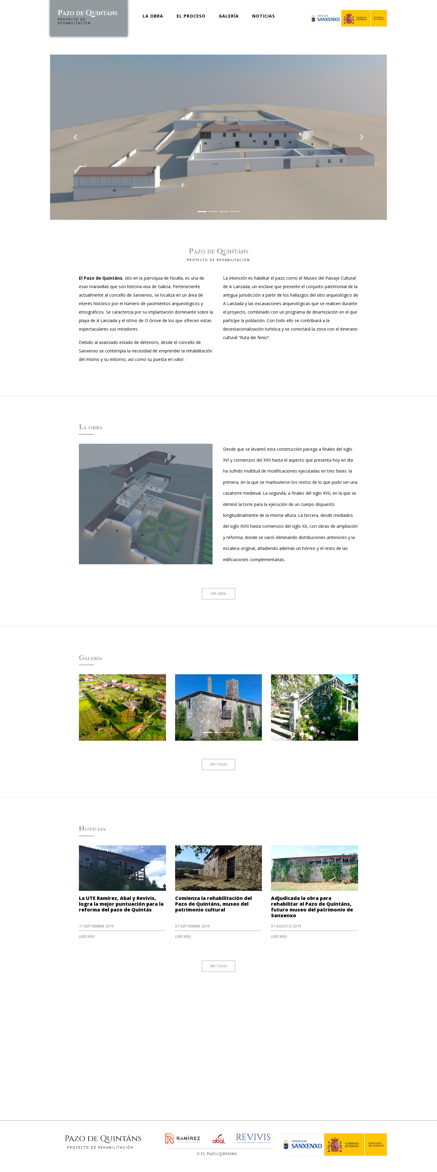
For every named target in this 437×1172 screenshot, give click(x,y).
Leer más (87, 936)
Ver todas (218, 765)
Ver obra (218, 594)
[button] (75, 137)
